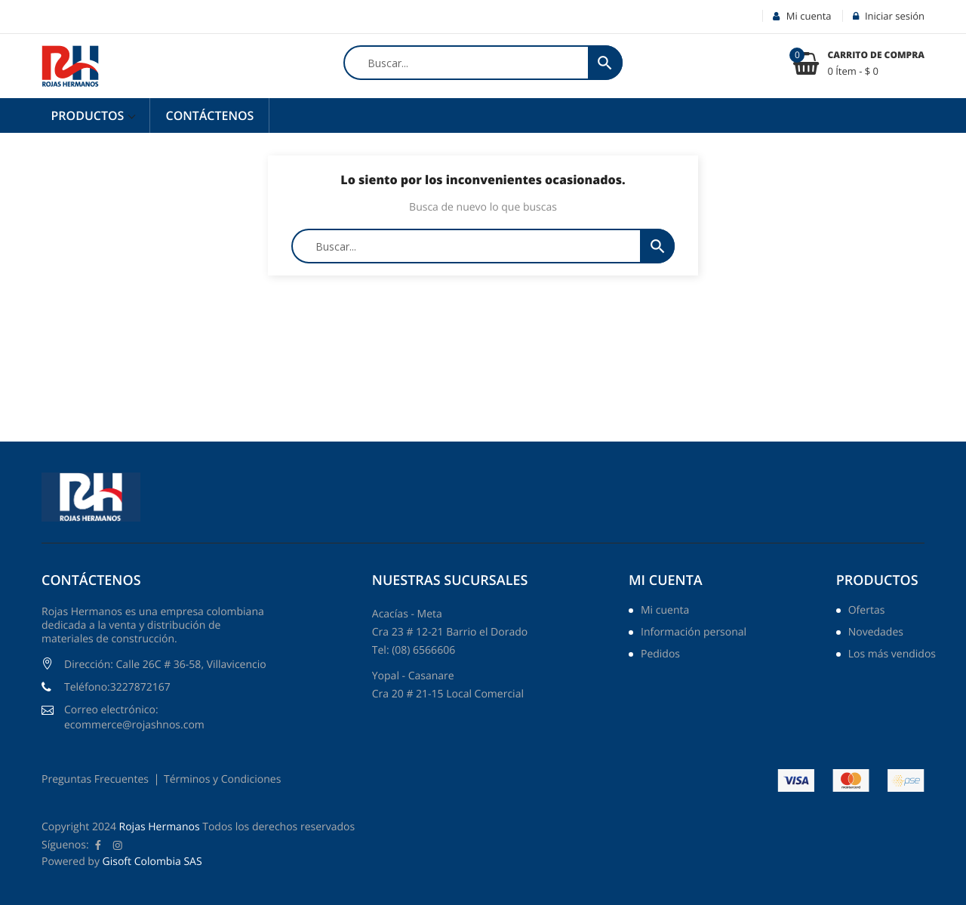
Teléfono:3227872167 (117, 687)
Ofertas (866, 611)
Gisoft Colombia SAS (152, 861)
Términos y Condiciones (222, 779)
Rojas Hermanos (159, 827)
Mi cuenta (666, 580)
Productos (89, 115)
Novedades (875, 633)
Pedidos (660, 655)
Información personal (693, 633)
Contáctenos (209, 115)
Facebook (98, 845)
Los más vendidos (892, 655)
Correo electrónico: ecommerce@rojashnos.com (134, 717)
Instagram (117, 845)
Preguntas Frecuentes (95, 779)
